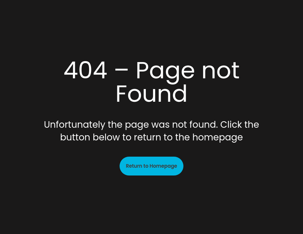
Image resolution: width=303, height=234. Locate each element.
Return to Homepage (151, 165)
